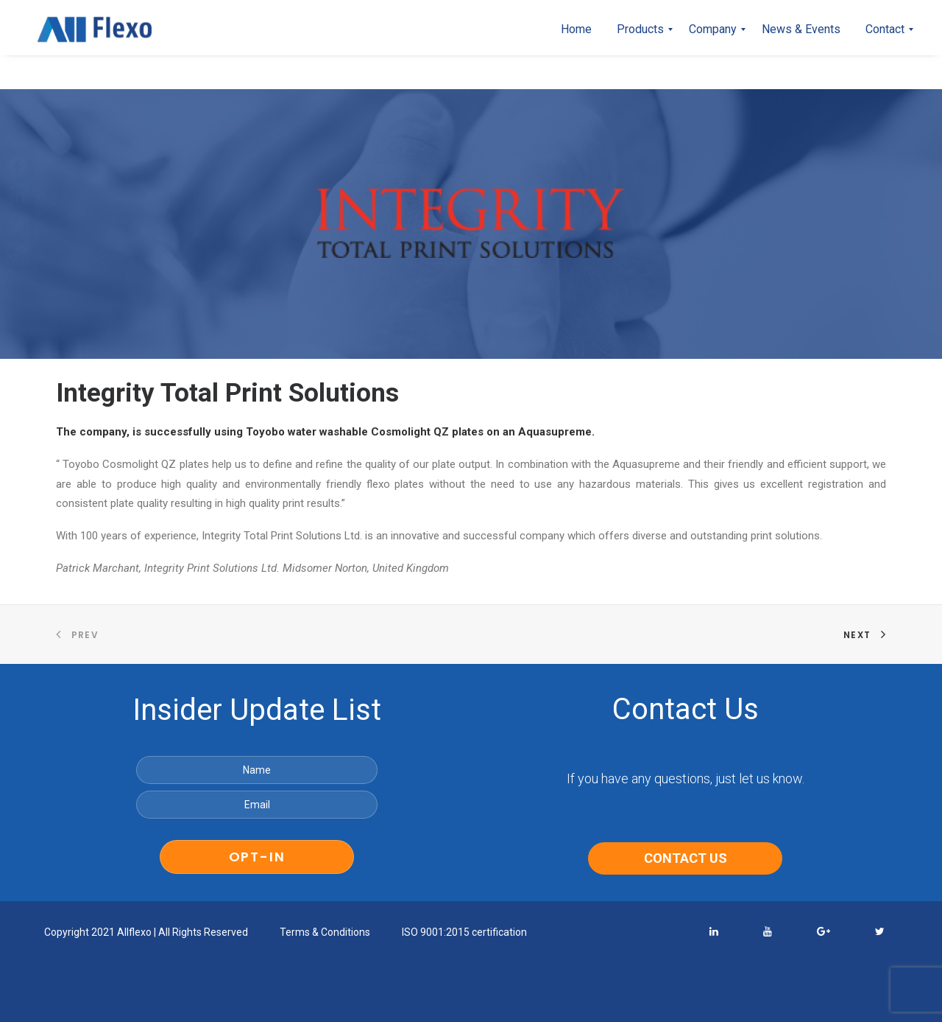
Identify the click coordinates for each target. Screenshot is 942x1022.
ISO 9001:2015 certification (464, 932)
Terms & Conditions (325, 932)
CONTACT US (685, 858)
